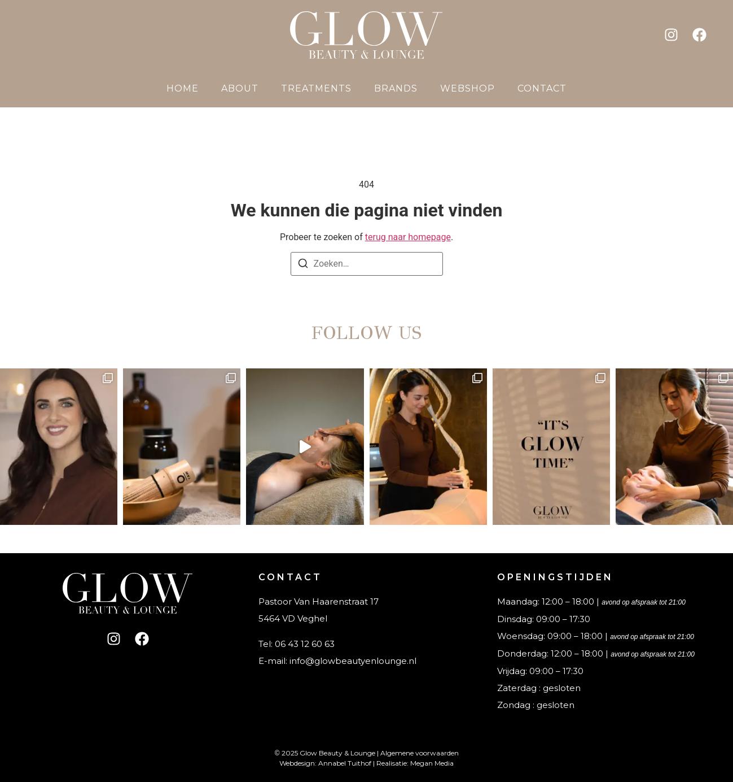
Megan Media (432, 763)
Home (182, 88)
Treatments (316, 88)
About (239, 88)
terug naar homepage (408, 237)
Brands (396, 88)
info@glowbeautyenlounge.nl (352, 660)
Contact (542, 88)
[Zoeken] (303, 265)
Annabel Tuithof (344, 763)
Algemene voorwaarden (419, 753)
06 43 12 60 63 (305, 643)
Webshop (467, 88)
